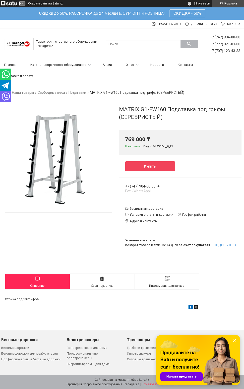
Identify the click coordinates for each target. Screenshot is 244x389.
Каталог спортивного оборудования (58, 65)
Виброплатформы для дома (88, 364)
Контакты (185, 65)
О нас (130, 65)
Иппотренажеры (139, 353)
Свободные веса (51, 93)
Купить (150, 166)
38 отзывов (202, 3)
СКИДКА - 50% (187, 13)
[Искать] (189, 44)
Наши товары (23, 93)
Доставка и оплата (19, 76)
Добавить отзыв (204, 24)
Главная (10, 65)
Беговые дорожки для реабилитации (29, 353)
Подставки (77, 93)
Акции (107, 65)
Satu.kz (144, 380)
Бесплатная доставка (146, 208)
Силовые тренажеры (143, 359)
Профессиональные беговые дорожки (31, 359)
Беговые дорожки (15, 348)
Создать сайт (37, 3)
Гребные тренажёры (142, 348)
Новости (157, 65)
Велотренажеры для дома (87, 348)
